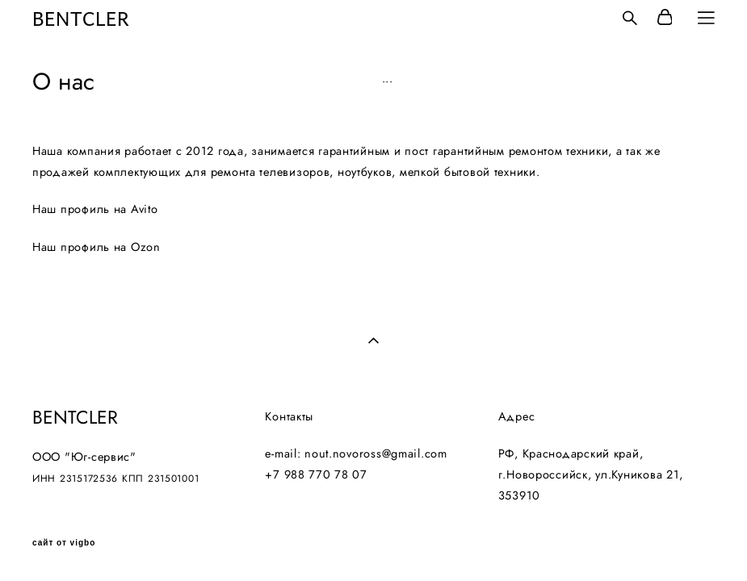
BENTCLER (80, 17)
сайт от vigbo (63, 543)
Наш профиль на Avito (95, 208)
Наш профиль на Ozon (96, 246)
